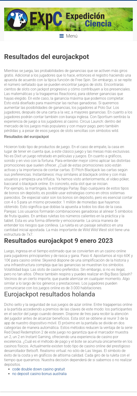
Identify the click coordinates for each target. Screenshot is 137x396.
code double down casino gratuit (38, 369)
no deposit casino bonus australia (39, 374)
